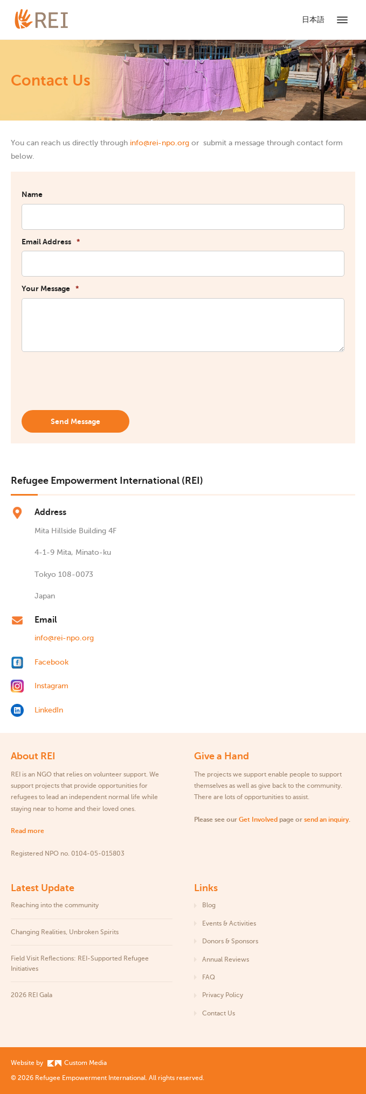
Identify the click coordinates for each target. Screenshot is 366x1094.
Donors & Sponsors (230, 941)
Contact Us (218, 1013)
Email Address (51, 241)
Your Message (50, 288)
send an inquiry (326, 819)
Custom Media (77, 1063)
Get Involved (258, 819)
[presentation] (103, 382)
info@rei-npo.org (159, 143)
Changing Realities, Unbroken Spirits (65, 932)
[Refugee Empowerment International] (54, 19)
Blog (209, 905)
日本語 (313, 20)
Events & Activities (229, 923)
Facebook (51, 662)
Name (32, 194)
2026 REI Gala (31, 995)
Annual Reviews (225, 959)
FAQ (208, 977)
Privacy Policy (222, 995)
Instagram (51, 686)
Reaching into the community (55, 905)
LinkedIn (48, 710)
